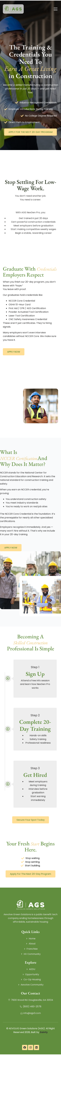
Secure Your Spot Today (31, 820)
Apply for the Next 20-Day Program (30, 874)
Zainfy (44, 1032)
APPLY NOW (13, 351)
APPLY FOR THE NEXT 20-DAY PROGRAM (30, 132)
